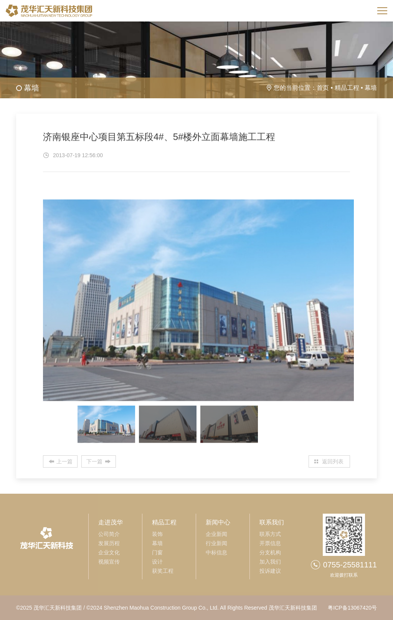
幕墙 (371, 87)
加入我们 (270, 562)
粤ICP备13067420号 (352, 608)
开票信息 (270, 543)
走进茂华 (110, 522)
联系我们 (271, 522)
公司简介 (109, 534)
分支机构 (270, 552)
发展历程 (109, 543)
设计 (157, 562)
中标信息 (216, 552)
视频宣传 (109, 562)
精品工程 (347, 87)
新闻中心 (218, 522)
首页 (323, 87)
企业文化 (109, 552)
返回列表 (332, 461)
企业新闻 (216, 534)
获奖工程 (162, 571)
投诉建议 (270, 571)
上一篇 (64, 461)
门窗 (157, 552)
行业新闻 (216, 543)
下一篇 (94, 461)
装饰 (157, 534)
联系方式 (270, 534)
